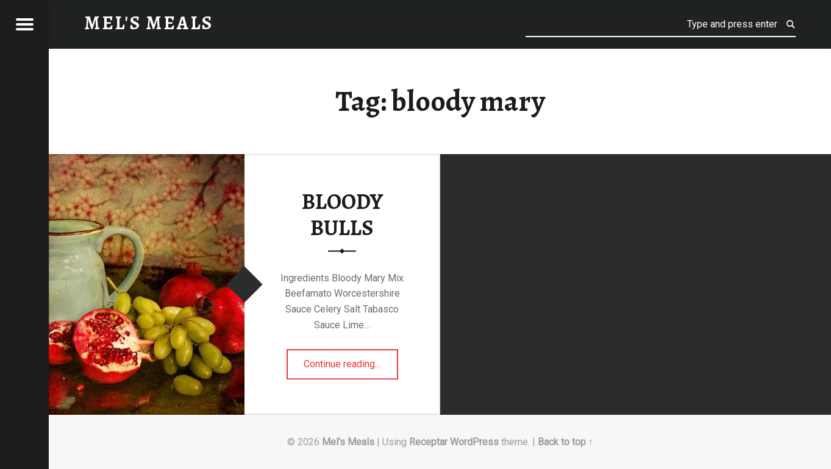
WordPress (474, 442)
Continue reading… (351, 360)
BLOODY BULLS (342, 214)
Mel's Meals (348, 442)
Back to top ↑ (565, 442)
